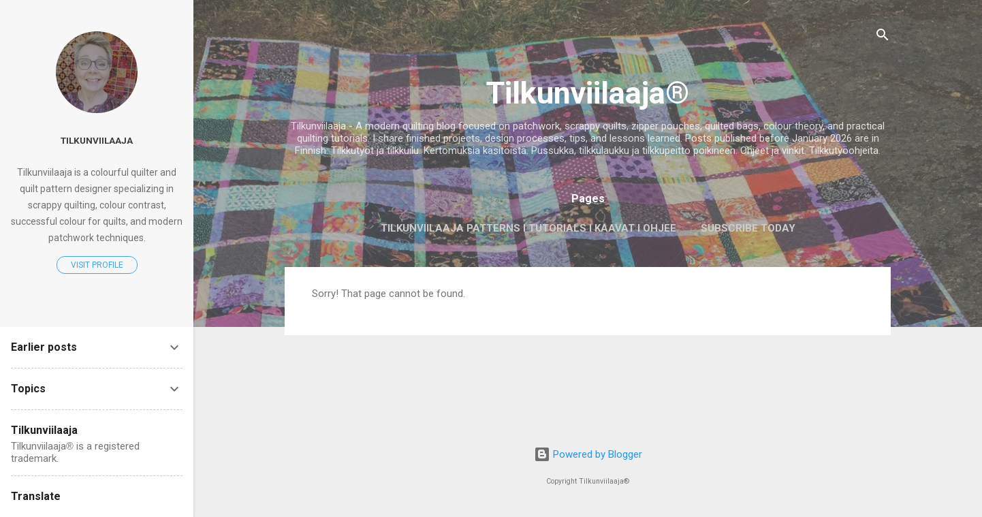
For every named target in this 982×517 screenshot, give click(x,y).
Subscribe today (748, 228)
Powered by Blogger (588, 454)
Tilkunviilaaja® (587, 93)
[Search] (882, 37)
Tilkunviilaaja (97, 140)
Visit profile (97, 265)
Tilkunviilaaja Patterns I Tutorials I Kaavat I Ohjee (528, 228)
